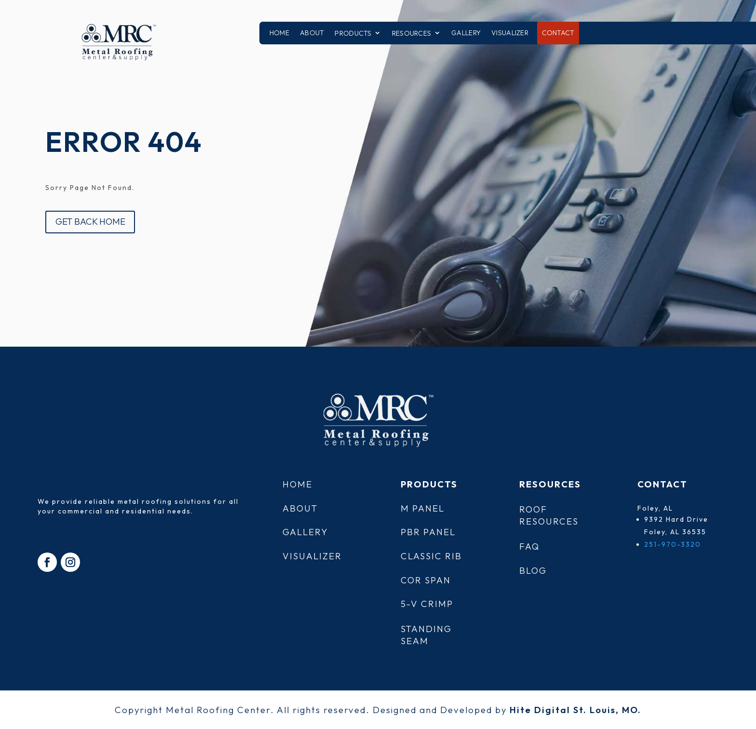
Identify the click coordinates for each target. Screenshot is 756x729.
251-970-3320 (672, 544)
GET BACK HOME (90, 221)
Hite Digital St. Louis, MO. (575, 710)
